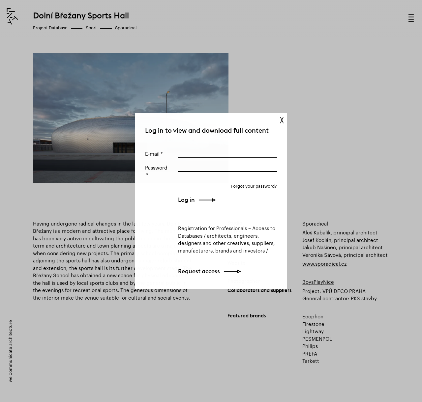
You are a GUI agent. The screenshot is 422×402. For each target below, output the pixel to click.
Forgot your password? (254, 185)
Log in (186, 199)
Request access (199, 271)
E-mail (152, 153)
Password (156, 167)
